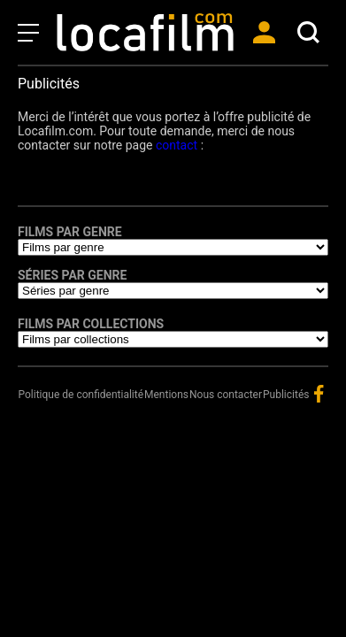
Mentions (166, 394)
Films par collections (91, 324)
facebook (318, 394)
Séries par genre (72, 275)
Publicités (286, 394)
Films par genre (70, 232)
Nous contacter (225, 394)
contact (176, 145)
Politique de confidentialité (80, 394)
